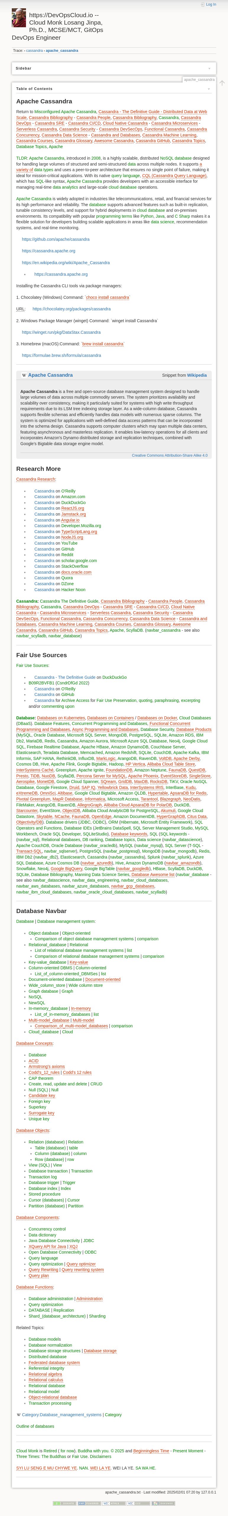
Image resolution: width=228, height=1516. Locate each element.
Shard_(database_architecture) (57, 1316)
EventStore (50, 810)
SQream (108, 781)
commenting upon (58, 706)
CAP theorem (41, 1078)
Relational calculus (46, 1379)
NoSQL (35, 996)
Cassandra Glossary (73, 140)
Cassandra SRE (49, 123)
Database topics (120, 839)
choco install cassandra (107, 297)
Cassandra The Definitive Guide (69, 601)
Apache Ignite (91, 770)
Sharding (97, 1316)
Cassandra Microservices (175, 123)
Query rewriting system (83, 1269)
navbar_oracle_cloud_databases (103, 892)
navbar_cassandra (163, 630)
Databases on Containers (110, 718)
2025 (119, 1450)
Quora (67, 577)
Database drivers (61, 822)
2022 (83, 683)
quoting (145, 700)
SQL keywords (173, 834)
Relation (75, 1142)
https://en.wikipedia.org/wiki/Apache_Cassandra (66, 262)
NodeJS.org (72, 537)
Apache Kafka (186, 752)
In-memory (81, 1008)
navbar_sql (28, 839)
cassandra (34, 51)
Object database (44, 933)
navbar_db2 (46, 857)
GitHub (67, 549)
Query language (43, 1258)
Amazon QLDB (132, 793)
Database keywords (129, 834)
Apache (56, 146)
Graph (67, 991)
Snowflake (25, 868)
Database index (43, 1188)
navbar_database (64, 635)
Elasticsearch (28, 752)
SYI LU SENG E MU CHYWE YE (46, 1468)
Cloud (67, 1031)
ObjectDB (71, 810)
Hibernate (129, 822)
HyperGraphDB (171, 816)
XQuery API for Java (47, 1246)
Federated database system (54, 1362)
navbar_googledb (133, 868)
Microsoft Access (123, 799)
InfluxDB (86, 758)
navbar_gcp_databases (132, 886)
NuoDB (48, 776)
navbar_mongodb (179, 851)
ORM (113, 822)
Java (160, 216)
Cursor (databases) (46, 1200)
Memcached (91, 752)
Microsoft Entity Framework (166, 822)
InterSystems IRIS (147, 787)
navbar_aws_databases (38, 886)
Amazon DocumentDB (133, 816)
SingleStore (199, 776)
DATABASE (39, 1310)
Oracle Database (49, 735)
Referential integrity (46, 1368)
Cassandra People (93, 117)
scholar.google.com (79, 560)
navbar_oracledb (100, 845)
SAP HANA (43, 758)
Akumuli (168, 810)
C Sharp (182, 216)
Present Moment (188, 1450)
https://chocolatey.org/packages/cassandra (71, 309)
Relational (79, 944)
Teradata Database (60, 752)
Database (25, 718)
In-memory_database (48, 1008)
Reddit (67, 554)
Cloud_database (44, 1031)
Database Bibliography (52, 874)
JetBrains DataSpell (113, 828)
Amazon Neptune (150, 770)
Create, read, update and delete (58, 1084)
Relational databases (61, 839)
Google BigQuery (66, 868)
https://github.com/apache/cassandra (56, 239)
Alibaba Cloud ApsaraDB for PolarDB (138, 805)
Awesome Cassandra (113, 140)
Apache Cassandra (46, 158)
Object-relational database (53, 1397)
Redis (50, 741)
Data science (149, 839)
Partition (75, 1206)
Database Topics (31, 146)
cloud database (123, 187)
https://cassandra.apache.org (49, 250)
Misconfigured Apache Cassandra (65, 111)
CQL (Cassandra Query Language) (174, 175)
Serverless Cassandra (36, 129)
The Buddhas (53, 1456)
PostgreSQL (140, 735)
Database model (44, 1339)
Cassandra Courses (34, 140)
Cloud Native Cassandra (125, 123)
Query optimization (46, 1264)
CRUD (96, 1084)
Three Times (27, 1456)
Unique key (39, 1118)
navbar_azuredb (97, 863)
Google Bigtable (92, 764)
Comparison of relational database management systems (87, 956)
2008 (96, 158)
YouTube (69, 543)
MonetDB (45, 781)
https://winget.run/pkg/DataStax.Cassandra (61, 332)
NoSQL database (176, 158)
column (80, 1153)
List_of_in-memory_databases (62, 1014)
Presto (22, 776)
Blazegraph (170, 799)
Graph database (43, 991)
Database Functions (34, 1287)
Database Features (51, 723)
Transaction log (43, 1177)
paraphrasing (167, 700)
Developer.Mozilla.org (81, 525)
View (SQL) (39, 1165)
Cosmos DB (27, 764)
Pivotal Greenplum (33, 799)
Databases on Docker (157, 718)
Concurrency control (47, 1229)
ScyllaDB (134, 630)
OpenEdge (101, 816)
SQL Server (176, 845)
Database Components (37, 1217)
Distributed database (47, 1356)
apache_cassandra (62, 51)
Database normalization (50, 1345)
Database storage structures (55, 1350)
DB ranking (92, 839)
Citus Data (196, 816)
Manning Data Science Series (102, 874)
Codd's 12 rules (77, 1072)
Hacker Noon (73, 589)
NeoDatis (191, 799)
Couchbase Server (168, 747)
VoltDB (165, 758)
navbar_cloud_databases (144, 880)
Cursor (73, 1200)
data (132, 164)
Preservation (125, 700)
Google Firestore (51, 787)
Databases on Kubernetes (61, 718)
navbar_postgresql (122, 851)
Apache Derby (187, 758)
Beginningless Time (151, 1450)
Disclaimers (100, 1456)
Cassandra (169, 117)
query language (125, 175)
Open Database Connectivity (55, 1252)
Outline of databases (35, 1426)
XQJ (73, 1246)
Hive (44, 764)
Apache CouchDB (32, 845)
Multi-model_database (49, 1020)
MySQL (25, 735)
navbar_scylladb (31, 635)
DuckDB (181, 805)
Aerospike (25, 781)
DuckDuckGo (73, 502)
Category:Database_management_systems (62, 1414)
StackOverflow (74, 566)
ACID (33, 1060)
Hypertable (158, 793)
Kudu (191, 787)
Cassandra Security (77, 129)
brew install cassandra (102, 343)
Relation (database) (47, 1142)
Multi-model (83, 1020)
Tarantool (149, 799)
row (70, 1159)
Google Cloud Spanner (77, 781)
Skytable (44, 816)
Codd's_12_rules (44, 1072)
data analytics (65, 187)
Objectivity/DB (29, 822)
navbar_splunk (176, 857)
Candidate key (42, 1095)
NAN (83, 1468)
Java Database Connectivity (54, 1240)
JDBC (85, 822)
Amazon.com (73, 496)
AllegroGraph (89, 805)
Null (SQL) (38, 1089)
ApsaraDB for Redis (188, 793)
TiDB (35, 776)
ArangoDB (127, 758)
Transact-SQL (29, 851)
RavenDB (148, 758)
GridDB (125, 781)
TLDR (21, 158)
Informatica (95, 799)
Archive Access (75, 700)
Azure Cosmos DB (62, 863)
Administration (89, 1298)
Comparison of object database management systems (84, 938)
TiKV (174, 781)
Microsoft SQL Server (86, 735)
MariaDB (34, 741)
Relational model (44, 1391)
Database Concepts (34, 1043)
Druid (74, 787)
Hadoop (116, 764)
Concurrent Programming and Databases (109, 723)
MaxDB (141, 781)
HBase (159, 868)
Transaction (81, 1171)
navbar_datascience (182, 839)
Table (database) (50, 1148)
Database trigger (44, 1182)
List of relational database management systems (79, 950)
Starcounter (27, 810)
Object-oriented (76, 933)
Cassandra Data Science (64, 135)
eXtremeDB (27, 793)
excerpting (190, 700)
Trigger (69, 1182)
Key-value (79, 962)
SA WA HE (145, 1468)
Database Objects (32, 1130)
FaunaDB (177, 770)
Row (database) (49, 1159)
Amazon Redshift (120, 752)
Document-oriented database (55, 979)
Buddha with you (93, 1450)
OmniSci (48, 793)
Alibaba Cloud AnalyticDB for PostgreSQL (120, 810)
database (97, 204)
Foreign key (39, 1101)
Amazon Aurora (93, 741)
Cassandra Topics (188, 140)
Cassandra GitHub (153, 140)
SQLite (160, 735)
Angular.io (70, 520)
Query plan (39, 1275)
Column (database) (52, 1153)
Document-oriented (102, 979)
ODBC (99, 822)
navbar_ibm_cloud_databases (43, 892)
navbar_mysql (148, 845)
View (57, 1165)
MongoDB (117, 735)
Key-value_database (47, 962)
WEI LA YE (100, 1468)
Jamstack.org (73, 514)
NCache (62, 816)
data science (162, 221)
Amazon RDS (181, 735)
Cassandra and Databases (115, 135)
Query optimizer (81, 1264)
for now (66, 1450)
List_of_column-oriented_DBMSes (66, 973)
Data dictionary (42, 1235)
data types (43, 169)
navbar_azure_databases (85, 886)
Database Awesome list (152, 874)
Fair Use (24, 665)
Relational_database (47, 944)
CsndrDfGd (67, 683)
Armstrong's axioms (47, 1066)
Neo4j (174, 741)
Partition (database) (47, 1206)
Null (54, 1089)
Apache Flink (63, 764)
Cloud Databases (195, 718)
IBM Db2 (24, 857)
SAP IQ (88, 787)
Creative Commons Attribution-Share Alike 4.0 (170, 455)
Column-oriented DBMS (50, 967)
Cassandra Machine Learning (169, 135)
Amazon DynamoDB (130, 747)
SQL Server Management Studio (163, 828)
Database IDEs (78, 828)
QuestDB (196, 770)
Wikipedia (197, 375)
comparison (147, 938)
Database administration (51, 1298)
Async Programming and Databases (105, 729)
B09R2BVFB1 (41, 683)
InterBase (174, 787)
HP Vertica (135, 764)
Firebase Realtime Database (53, 747)
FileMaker (25, 805)
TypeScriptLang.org (79, 531)
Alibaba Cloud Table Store (171, 764)
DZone (67, 583)
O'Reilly (68, 491)
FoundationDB (119, 770)
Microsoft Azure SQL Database (138, 741)
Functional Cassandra (164, 129)
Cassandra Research (35, 479)
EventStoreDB (174, 776)
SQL (40, 181)
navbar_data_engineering (95, 880)
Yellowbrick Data (112, 787)
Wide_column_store (47, 985)
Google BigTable (99, 868)
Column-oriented (91, 967)
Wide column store (86, 985)
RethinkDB (66, 758)
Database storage (100, 1350)
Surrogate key (41, 1113)
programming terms (114, 216)
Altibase (65, 793)
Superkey (37, 1107)
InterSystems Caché (34, 770)
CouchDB (162, 752)
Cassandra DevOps (81, 606)
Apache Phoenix (143, 776)
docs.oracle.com (76, 572)
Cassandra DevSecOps (120, 129)
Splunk (153, 857)
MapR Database (67, 799)
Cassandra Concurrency (105, 618)
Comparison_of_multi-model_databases (71, 1025)
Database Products (193, 729)
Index (66, 1188)
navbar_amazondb (183, 863)
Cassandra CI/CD (84, 123)
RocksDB (158, 781)
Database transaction (48, 1171)
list (129, 950)
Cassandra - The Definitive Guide (65, 677)
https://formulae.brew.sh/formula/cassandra (61, 355)
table (73, 1148)
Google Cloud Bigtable (95, 793)
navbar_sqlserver (60, 851)
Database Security (157, 729)
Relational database (47, 1385)
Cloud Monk (27, 1450)
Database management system (66, 921)
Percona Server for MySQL (101, 776)
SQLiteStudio (95, 834)
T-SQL (195, 845)
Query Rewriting (43, 1269)
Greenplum (66, 770)
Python (147, 216)
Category (113, 1414)
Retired (50, 1450)
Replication (63, 1310)
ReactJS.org (72, 508)
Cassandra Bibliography (51, 117)
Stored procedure (45, 1194)
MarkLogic (105, 758)
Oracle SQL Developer (60, 834)
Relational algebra (45, 1374)
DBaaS (24, 723)
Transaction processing (50, 1403)
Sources (40, 665)
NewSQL (37, 1002)
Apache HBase (95, 747)
